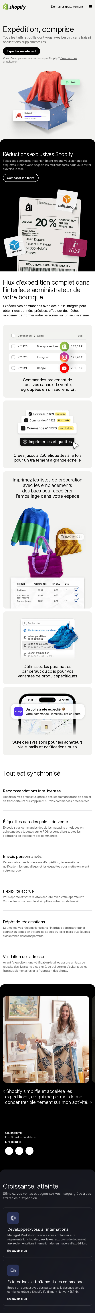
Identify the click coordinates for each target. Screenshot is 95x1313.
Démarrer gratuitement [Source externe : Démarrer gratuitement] (67, 7)
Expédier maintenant (21, 51)
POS (46, 831)
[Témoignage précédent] (9, 1151)
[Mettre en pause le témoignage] (19, 1151)
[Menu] (90, 6)
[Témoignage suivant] (29, 1151)
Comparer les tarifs (21, 178)
